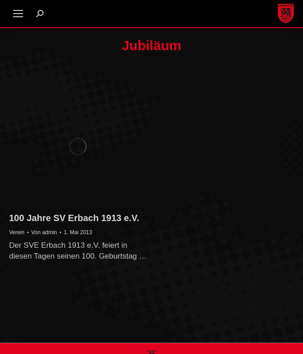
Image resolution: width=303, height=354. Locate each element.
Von (44, 232)
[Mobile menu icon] (18, 14)
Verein (16, 232)
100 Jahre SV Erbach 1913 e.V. (74, 218)
